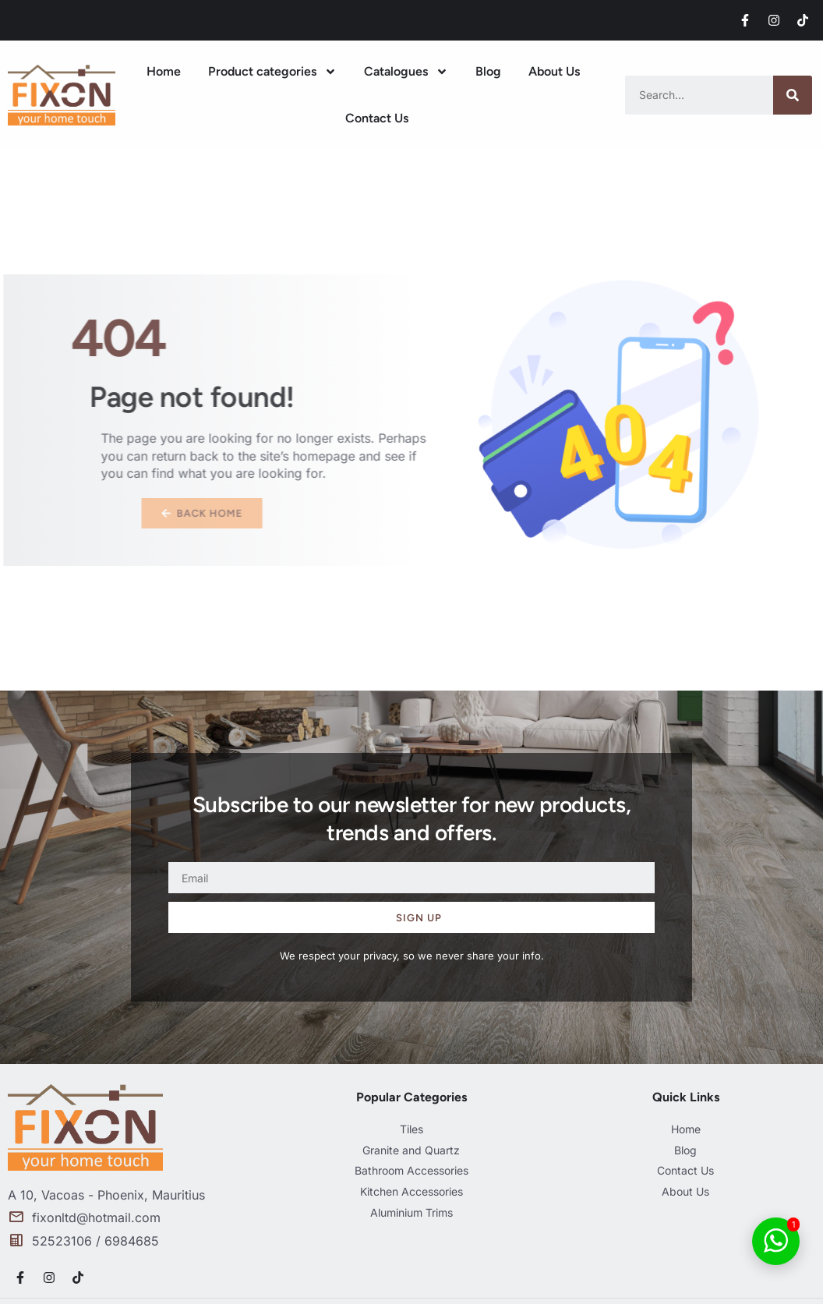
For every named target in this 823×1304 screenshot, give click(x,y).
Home (164, 71)
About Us (554, 71)
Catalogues (406, 72)
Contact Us (376, 118)
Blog (488, 71)
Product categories (272, 72)
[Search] (792, 95)
